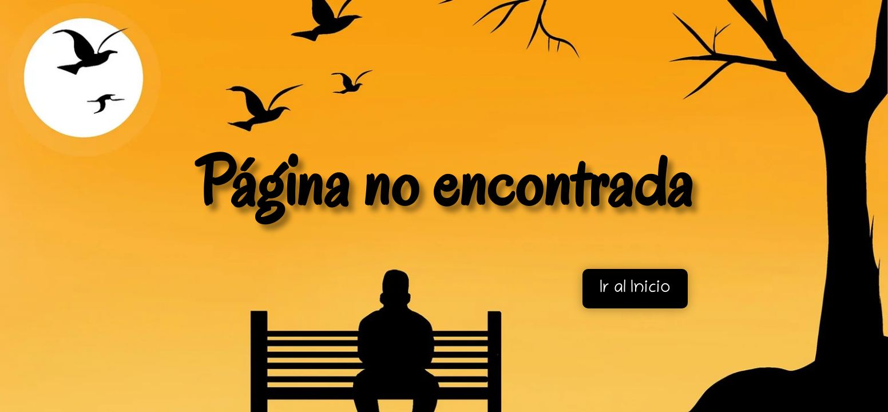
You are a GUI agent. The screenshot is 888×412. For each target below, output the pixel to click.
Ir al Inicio (635, 288)
